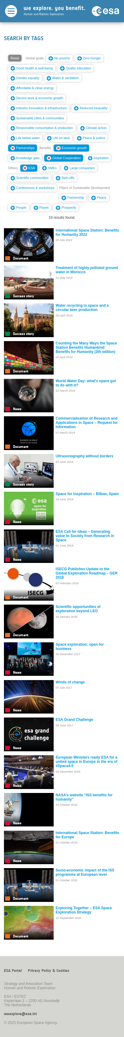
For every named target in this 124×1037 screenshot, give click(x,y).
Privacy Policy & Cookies (48, 970)
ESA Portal (13, 970)
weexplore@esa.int (20, 1013)
